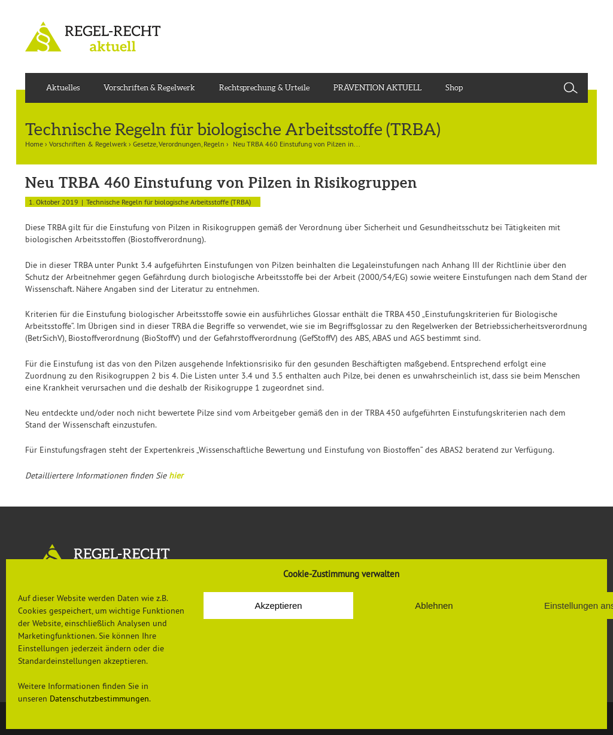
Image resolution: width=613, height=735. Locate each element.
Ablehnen (434, 605)
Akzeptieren (278, 605)
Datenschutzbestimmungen (99, 698)
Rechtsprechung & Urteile (264, 87)
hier (176, 475)
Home (34, 143)
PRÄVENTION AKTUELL (377, 87)
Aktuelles (63, 87)
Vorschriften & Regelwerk (149, 87)
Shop (454, 87)
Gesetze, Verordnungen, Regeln (178, 143)
